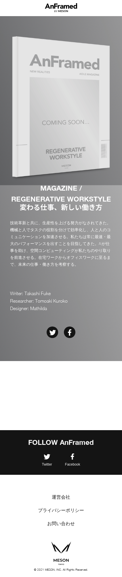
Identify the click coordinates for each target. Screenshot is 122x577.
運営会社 (61, 497)
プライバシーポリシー (61, 510)
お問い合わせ (61, 523)
